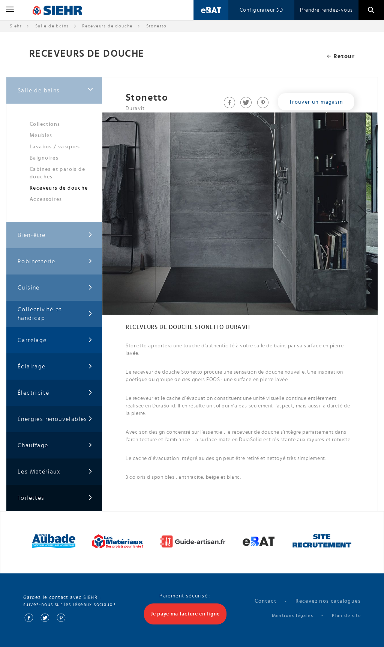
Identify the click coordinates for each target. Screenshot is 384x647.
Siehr (16, 26)
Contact (265, 601)
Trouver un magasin (316, 102)
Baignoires (44, 158)
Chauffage (55, 445)
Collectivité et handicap (55, 313)
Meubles (41, 135)
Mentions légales (292, 615)
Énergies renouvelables (55, 419)
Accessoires (46, 199)
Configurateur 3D (261, 10)
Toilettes (55, 498)
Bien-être (55, 235)
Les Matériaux (55, 472)
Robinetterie (55, 261)
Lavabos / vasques (55, 146)
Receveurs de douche (107, 26)
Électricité (55, 393)
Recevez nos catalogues (328, 601)
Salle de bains (52, 26)
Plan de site (346, 615)
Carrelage (55, 340)
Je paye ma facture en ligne (185, 614)
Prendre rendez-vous (326, 10)
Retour (341, 56)
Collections (45, 124)
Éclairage (55, 366)
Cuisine (55, 288)
